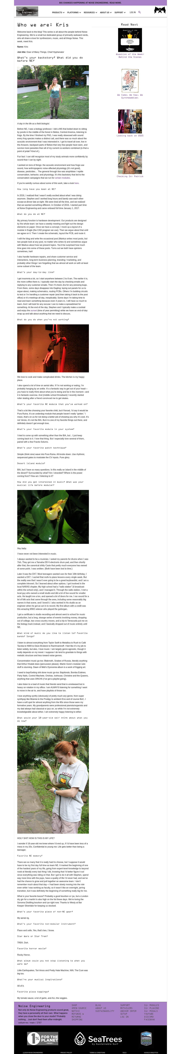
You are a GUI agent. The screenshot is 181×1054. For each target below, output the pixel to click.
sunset (34, 310)
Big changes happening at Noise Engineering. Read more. (90, 3)
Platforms (74, 12)
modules (66, 178)
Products (58, 12)
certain (58, 178)
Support (120, 12)
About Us (106, 12)
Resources (91, 12)
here (76, 183)
